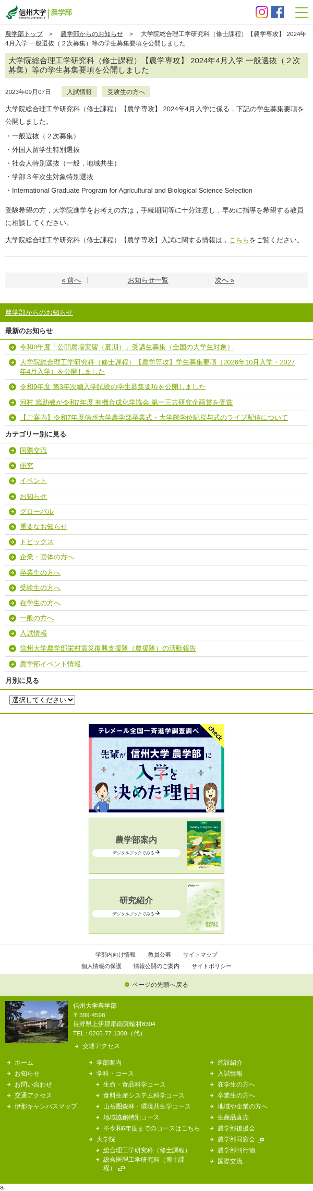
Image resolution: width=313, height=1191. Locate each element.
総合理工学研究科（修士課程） (147, 1150)
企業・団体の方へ (47, 557)
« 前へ (71, 280)
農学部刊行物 (236, 1150)
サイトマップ (200, 954)
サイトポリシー (211, 966)
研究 (26, 465)
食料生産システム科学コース (144, 1095)
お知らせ (33, 496)
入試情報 (79, 91)
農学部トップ (24, 33)
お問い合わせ (33, 1084)
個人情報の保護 (101, 966)
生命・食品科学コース (134, 1084)
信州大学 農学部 (38, 12)
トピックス (37, 542)
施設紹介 (230, 1062)
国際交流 (33, 450)
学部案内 (109, 1062)
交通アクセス (101, 1045)
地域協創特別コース (131, 1117)
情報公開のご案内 (156, 966)
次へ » (224, 280)
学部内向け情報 (115, 954)
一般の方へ (37, 618)
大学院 (106, 1139)
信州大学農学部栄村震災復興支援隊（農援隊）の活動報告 (108, 648)
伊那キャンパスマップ (46, 1106)
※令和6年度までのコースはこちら (152, 1128)
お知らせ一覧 (148, 280)
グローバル (37, 511)
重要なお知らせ (43, 526)
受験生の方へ (126, 91)
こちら (239, 240)
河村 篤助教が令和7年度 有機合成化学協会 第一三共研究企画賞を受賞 (126, 402)
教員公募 (159, 954)
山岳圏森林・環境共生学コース (147, 1106)
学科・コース (115, 1073)
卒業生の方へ (40, 572)
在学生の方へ (40, 603)
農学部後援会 (236, 1128)
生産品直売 (233, 1117)
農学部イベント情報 (50, 664)
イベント (33, 481)
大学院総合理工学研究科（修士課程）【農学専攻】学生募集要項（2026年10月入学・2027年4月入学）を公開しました (157, 366)
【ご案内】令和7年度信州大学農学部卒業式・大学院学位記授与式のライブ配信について (154, 417)
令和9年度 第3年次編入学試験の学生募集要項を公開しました (113, 387)
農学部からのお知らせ (92, 33)
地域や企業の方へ (243, 1106)
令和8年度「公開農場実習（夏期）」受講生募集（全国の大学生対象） (127, 347)
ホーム (24, 1062)
